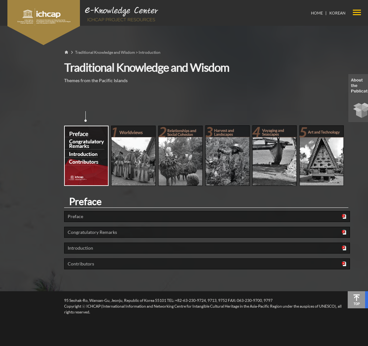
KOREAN (337, 13)
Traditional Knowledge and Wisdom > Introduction (117, 52)
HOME (317, 13)
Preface (75, 216)
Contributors (81, 263)
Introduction (80, 248)
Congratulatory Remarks (92, 232)
